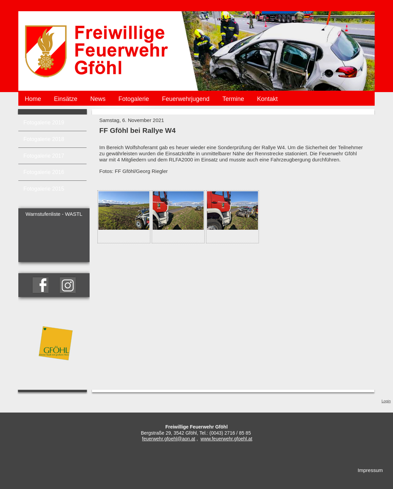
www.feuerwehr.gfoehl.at (226, 438)
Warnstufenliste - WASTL (53, 214)
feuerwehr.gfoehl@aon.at (168, 438)
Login (386, 401)
